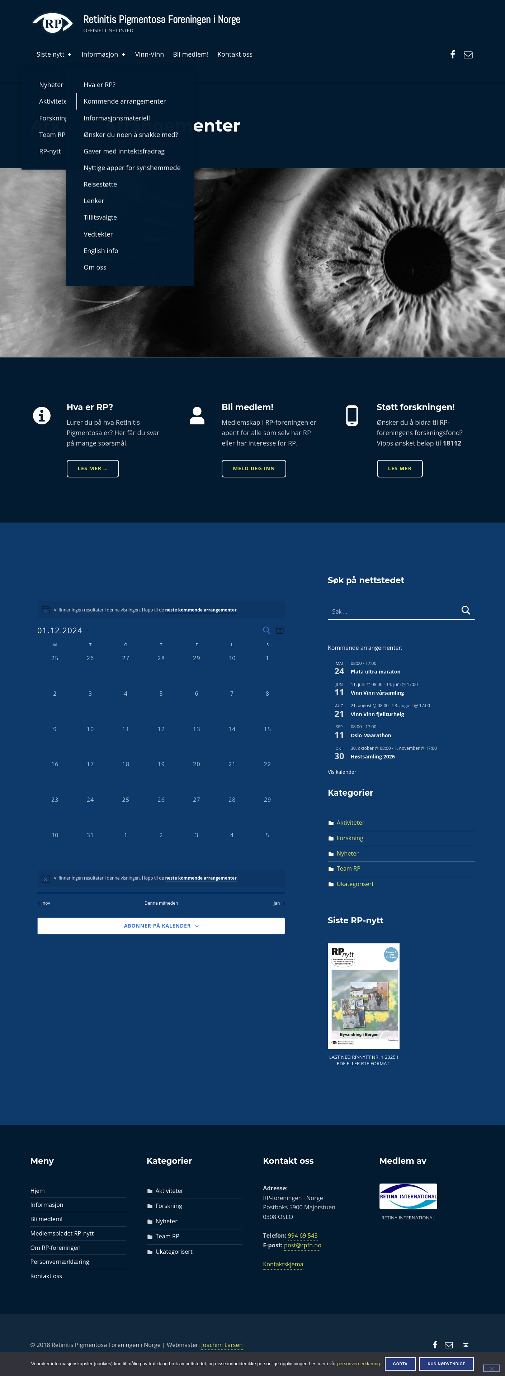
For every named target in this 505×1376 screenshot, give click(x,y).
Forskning (350, 838)
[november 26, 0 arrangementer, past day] (90, 671)
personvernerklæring (358, 1363)
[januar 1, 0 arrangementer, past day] (126, 848)
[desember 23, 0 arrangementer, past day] (55, 813)
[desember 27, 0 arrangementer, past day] (196, 813)
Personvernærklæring (59, 1262)
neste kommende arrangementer (200, 610)
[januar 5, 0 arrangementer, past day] (267, 848)
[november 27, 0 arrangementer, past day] (126, 671)
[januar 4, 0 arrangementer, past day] (232, 848)
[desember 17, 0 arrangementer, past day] (90, 777)
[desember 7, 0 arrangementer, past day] (232, 707)
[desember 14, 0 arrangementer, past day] (232, 742)
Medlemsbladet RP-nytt (62, 1233)
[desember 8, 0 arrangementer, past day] (267, 707)
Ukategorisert (355, 884)
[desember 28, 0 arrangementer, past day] (232, 813)
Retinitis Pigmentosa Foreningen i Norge (161, 19)
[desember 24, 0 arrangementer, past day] (90, 813)
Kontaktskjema (283, 1264)
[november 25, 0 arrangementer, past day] (55, 671)
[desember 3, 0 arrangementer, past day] (90, 707)
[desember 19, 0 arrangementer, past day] (161, 777)
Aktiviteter (351, 823)
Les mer (400, 468)
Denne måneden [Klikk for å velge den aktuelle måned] (161, 903)
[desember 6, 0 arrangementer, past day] (196, 707)
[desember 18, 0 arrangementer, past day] (126, 777)
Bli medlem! (190, 54)
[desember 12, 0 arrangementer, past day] (161, 742)
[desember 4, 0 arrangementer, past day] (126, 707)
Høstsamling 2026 (373, 756)
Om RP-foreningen (55, 1248)
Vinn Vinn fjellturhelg (377, 714)
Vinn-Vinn (149, 54)
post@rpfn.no (302, 1245)
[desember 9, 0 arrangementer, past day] (55, 742)
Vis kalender (342, 771)
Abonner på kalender (157, 925)
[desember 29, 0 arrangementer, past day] (267, 813)
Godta (400, 1364)
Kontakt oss (234, 54)
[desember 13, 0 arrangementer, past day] (196, 742)
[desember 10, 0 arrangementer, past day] (90, 742)
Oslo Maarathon (371, 735)
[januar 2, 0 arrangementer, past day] (161, 848)
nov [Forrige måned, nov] (43, 903)
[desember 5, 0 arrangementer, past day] (161, 707)
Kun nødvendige (447, 1364)
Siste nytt (54, 54)
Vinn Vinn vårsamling (377, 692)
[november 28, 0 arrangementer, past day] (161, 671)
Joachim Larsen (222, 1345)
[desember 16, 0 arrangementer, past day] (55, 777)
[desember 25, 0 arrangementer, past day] (126, 813)
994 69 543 (303, 1235)
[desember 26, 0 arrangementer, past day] (161, 813)
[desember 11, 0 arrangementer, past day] (126, 742)
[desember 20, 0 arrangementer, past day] (196, 777)
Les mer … (93, 468)
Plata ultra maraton (376, 671)
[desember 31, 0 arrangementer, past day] (90, 848)
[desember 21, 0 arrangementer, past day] (232, 777)
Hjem (37, 1191)
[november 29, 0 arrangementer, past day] (196, 671)
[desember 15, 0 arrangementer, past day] (267, 742)
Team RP (348, 868)
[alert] (161, 878)
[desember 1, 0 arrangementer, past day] (267, 671)
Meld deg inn (254, 468)
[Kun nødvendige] (491, 1368)
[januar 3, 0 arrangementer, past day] (196, 848)
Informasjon (103, 54)
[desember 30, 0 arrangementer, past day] (55, 848)
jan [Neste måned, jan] (279, 903)
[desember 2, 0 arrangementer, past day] (55, 707)
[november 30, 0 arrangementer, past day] (232, 671)
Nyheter (348, 853)
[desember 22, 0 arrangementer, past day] (267, 777)
